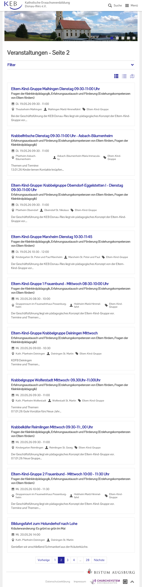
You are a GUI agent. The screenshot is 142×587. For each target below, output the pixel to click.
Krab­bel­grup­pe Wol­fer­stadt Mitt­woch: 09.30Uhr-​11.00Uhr (55, 380)
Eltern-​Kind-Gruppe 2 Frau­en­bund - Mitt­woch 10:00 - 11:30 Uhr (60, 474)
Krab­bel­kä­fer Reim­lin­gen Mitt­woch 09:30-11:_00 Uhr (52, 427)
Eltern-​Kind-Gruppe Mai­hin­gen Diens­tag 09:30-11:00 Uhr (55, 89)
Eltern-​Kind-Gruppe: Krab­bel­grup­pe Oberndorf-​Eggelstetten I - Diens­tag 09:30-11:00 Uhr (67, 187)
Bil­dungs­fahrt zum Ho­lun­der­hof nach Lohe (44, 523)
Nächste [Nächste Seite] (99, 560)
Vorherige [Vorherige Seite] (44, 560)
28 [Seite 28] (87, 560)
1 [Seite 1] (55, 560)
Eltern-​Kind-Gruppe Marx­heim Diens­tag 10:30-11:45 (51, 237)
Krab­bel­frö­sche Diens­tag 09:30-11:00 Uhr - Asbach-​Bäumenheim (62, 136)
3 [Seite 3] (67, 560)
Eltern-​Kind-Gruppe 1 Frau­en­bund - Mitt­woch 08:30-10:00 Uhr (60, 284)
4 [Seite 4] (74, 560)
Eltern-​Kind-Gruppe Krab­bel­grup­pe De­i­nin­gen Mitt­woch (54, 333)
